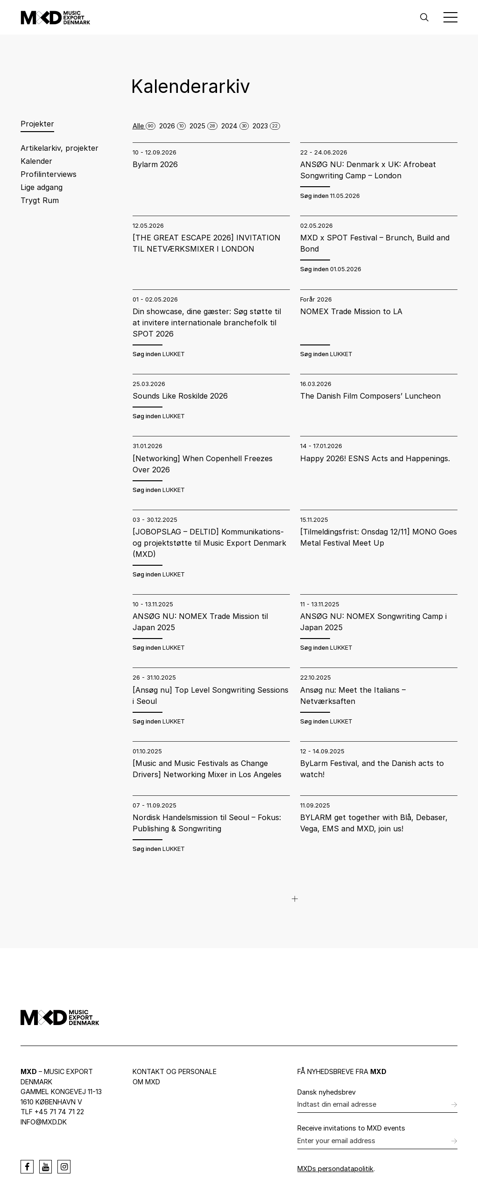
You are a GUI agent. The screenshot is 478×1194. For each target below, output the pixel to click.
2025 (204, 126)
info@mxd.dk (44, 1122)
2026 (172, 126)
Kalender (36, 161)
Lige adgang (42, 187)
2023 (266, 126)
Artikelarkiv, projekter (59, 148)
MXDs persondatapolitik (335, 1169)
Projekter (37, 123)
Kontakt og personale (175, 1071)
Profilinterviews (49, 174)
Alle (144, 126)
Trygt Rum (40, 200)
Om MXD (146, 1082)
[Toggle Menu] (450, 17)
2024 (235, 126)
